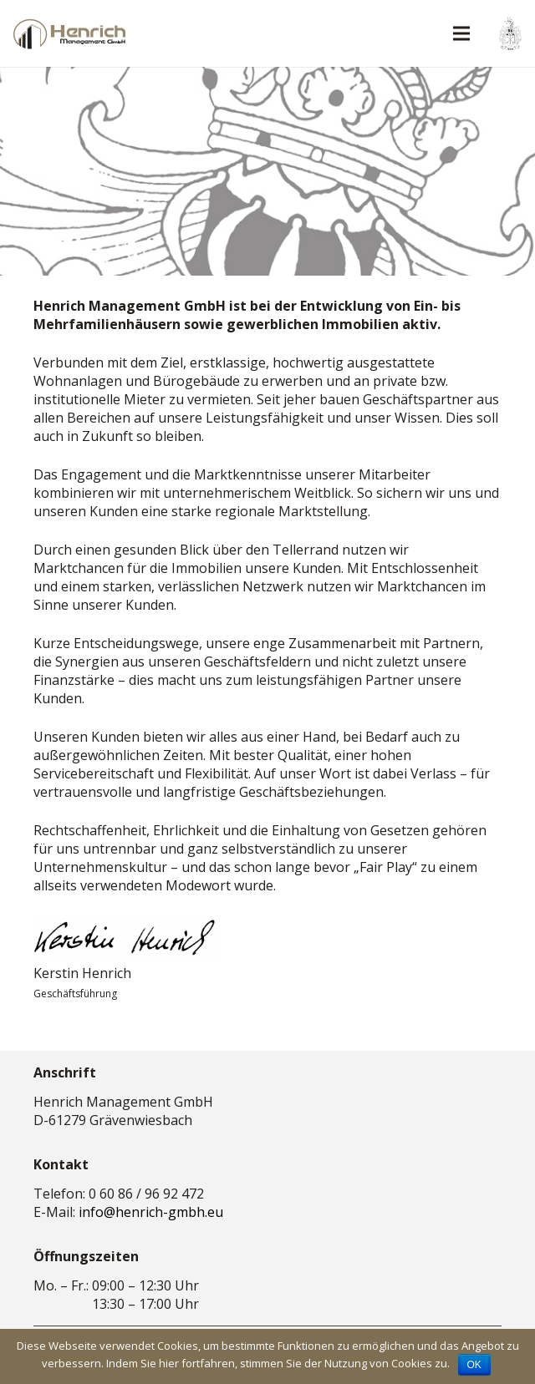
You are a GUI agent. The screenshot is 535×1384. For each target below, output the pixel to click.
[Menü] (461, 33)
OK (474, 1365)
